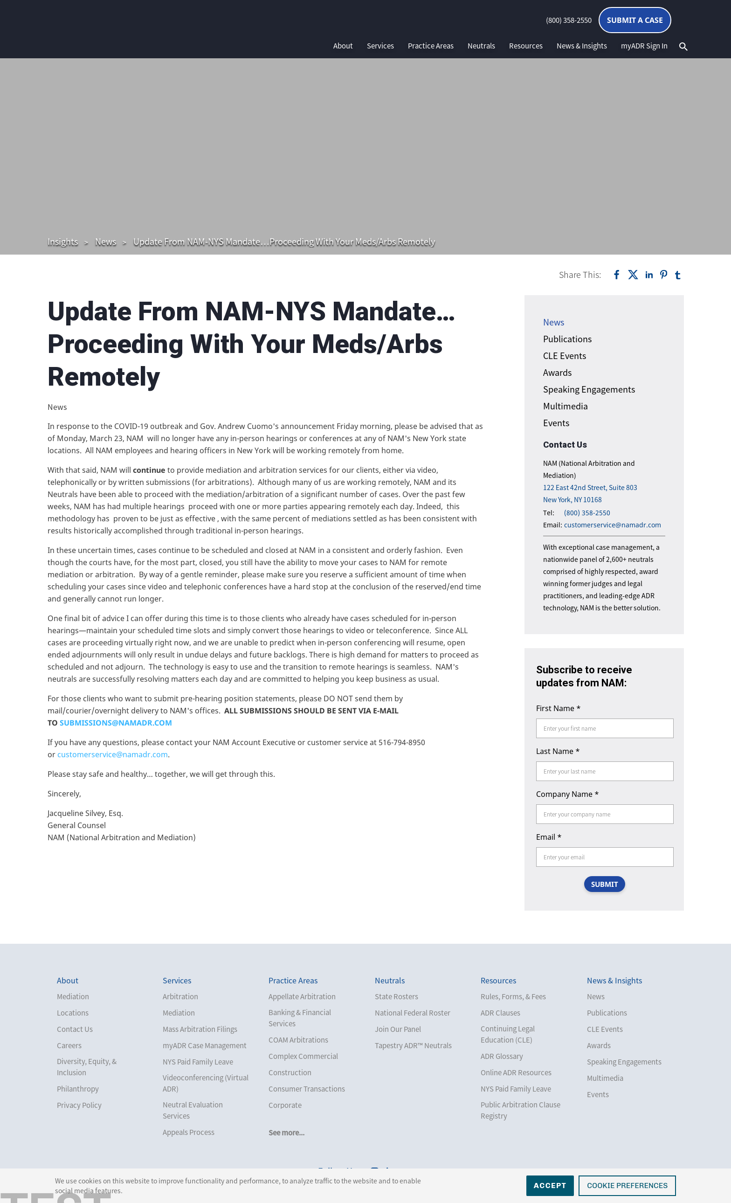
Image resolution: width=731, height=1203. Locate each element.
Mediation (73, 996)
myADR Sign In (644, 46)
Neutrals (481, 46)
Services (380, 46)
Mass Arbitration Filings (200, 1029)
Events (556, 422)
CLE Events (564, 355)
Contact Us (75, 1029)
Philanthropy (78, 1089)
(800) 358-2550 (569, 20)
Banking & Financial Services (300, 1018)
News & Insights (582, 46)
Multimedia (565, 406)
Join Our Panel (398, 1029)
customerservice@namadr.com (112, 754)
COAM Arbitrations (298, 1040)
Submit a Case (635, 20)
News (105, 241)
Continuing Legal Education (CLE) (508, 1034)
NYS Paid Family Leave (198, 1062)
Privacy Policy (79, 1105)
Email (549, 837)
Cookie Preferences (627, 1185)
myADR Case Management (205, 1045)
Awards (557, 372)
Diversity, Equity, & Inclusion (87, 1067)
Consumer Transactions (307, 1089)
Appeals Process (188, 1132)
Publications (567, 338)
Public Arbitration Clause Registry (520, 1110)
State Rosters (396, 996)
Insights (63, 241)
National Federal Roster (412, 1013)
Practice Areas (431, 46)
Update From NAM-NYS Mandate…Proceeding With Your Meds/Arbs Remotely (284, 241)
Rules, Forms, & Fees (513, 996)
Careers (69, 1045)
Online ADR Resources (516, 1072)
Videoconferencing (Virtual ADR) (205, 1083)
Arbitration (180, 996)
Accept (550, 1185)
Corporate (285, 1105)
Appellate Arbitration (302, 996)
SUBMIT (604, 884)
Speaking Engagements (589, 389)
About (343, 46)
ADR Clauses (500, 1013)
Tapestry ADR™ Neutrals (413, 1045)
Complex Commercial (303, 1056)
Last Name (558, 751)
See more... (286, 1132)
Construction (290, 1072)
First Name (558, 708)
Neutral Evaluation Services (193, 1110)
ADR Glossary (502, 1056)
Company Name (567, 794)
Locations (73, 1013)
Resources (526, 46)
